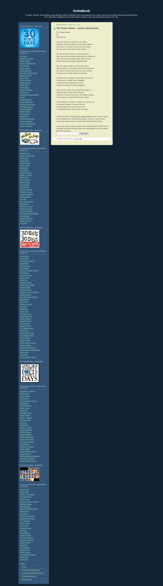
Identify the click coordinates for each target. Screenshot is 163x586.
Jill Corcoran (24, 66)
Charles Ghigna (25, 295)
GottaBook (81, 11)
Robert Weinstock (26, 218)
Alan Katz (23, 307)
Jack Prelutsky (25, 543)
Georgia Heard (25, 420)
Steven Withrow (25, 221)
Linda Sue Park (25, 326)
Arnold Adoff (24, 256)
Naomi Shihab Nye (26, 102)
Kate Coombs (25, 163)
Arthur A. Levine (26, 427)
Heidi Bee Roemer (26, 107)
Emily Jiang (24, 85)
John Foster (24, 78)
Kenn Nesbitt (24, 323)
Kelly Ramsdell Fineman (28, 73)
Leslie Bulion (24, 161)
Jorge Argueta (25, 266)
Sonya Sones (25, 114)
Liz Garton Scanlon (27, 336)
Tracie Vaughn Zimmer (28, 357)
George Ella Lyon (26, 316)
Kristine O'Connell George (29, 292)
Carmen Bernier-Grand (28, 401)
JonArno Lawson (26, 189)
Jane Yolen (24, 355)
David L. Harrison (26, 304)
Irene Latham (25, 87)
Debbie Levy (24, 92)
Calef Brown (24, 273)
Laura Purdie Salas (27, 333)
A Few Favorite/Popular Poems (33, 573)
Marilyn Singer (25, 340)
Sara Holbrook (25, 180)
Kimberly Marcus (26, 192)
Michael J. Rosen (26, 206)
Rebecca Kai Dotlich (27, 285)
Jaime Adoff (24, 259)
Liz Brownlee (24, 158)
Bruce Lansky (25, 523)
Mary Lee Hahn (25, 80)
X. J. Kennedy (25, 521)
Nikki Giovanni (25, 507)
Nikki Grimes (24, 299)
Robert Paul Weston (27, 119)
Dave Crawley (25, 68)
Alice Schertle (25, 444)
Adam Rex (24, 545)
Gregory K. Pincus (26, 540)
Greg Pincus (24, 331)
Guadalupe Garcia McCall (29, 95)
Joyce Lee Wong (26, 126)
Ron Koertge (24, 185)
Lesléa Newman (26, 100)
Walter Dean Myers (27, 437)
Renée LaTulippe (26, 90)
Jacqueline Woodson (27, 459)
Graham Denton (26, 283)
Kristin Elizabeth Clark (28, 63)
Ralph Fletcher (25, 287)
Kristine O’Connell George (29, 502)
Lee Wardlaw (24, 216)
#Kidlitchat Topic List (29, 576)
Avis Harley (24, 302)
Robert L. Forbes (26, 175)
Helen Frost (24, 177)
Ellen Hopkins (25, 182)
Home (24, 567)
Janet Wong (24, 352)
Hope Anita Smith (26, 211)
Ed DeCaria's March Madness (82, 116)
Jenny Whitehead (26, 121)
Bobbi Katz (24, 309)
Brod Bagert (24, 268)
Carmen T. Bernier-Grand (29, 270)
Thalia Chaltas (25, 61)
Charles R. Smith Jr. (27, 447)
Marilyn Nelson (25, 197)
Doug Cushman (25, 71)
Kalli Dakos (24, 168)
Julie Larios (24, 311)
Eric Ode (23, 199)
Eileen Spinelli (25, 449)
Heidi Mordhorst (25, 321)
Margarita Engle (25, 173)
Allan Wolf (23, 223)
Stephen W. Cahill (26, 59)
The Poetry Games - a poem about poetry (77, 28)
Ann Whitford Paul (26, 328)
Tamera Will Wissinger (28, 124)
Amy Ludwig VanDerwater (29, 214)
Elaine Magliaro (25, 319)
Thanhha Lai (24, 187)
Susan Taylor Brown (27, 156)
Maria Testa (24, 116)
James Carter (25, 278)
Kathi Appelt (24, 263)
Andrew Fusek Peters (28, 104)
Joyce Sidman (25, 338)
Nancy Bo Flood (26, 75)
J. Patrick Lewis (25, 314)
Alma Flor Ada (25, 153)
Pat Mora (23, 531)
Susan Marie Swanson (28, 343)
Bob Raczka (24, 204)
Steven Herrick (25, 83)
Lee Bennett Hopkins (27, 518)
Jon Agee (23, 56)
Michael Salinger (26, 209)
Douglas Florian (25, 290)
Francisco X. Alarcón (27, 261)
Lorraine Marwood (26, 194)
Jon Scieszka (25, 547)
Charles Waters (25, 345)
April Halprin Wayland (28, 347)
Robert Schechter (26, 109)
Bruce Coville (25, 165)
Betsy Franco (25, 499)
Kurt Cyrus (24, 280)
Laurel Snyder (25, 111)
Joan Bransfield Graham (28, 297)
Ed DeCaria (24, 170)
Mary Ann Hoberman (27, 516)
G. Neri (22, 97)
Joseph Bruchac (26, 275)
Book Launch (27, 579)
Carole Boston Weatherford (30, 350)
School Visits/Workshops (31, 570)
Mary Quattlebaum (26, 202)
